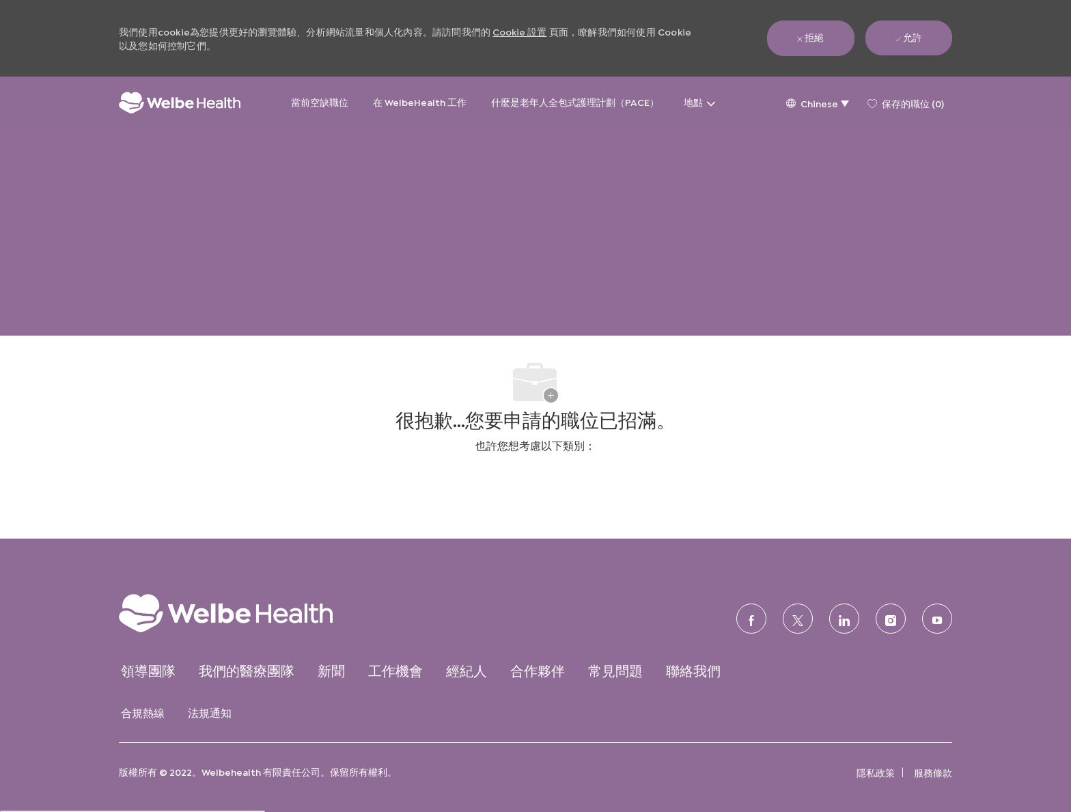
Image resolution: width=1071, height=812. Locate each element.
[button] (817, 103)
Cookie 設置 (519, 31)
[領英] (844, 619)
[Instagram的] (891, 619)
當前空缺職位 (319, 101)
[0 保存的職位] (905, 102)
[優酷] (937, 619)
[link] (252, 612)
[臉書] (751, 619)
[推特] (798, 619)
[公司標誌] (179, 103)
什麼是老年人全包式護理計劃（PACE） (575, 101)
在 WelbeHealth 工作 (420, 101)
